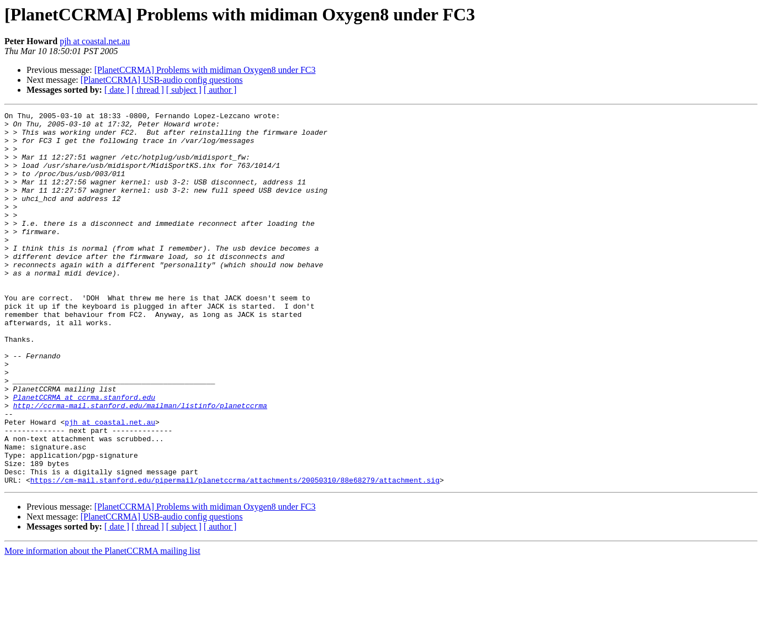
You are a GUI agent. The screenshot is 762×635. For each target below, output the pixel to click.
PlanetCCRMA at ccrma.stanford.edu (84, 455)
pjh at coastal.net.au (95, 41)
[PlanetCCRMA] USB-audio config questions (162, 79)
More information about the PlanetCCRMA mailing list (102, 625)
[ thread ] (147, 89)
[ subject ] (184, 89)
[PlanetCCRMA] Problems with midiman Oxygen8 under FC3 (205, 70)
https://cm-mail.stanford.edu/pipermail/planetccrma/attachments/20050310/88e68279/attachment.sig (235, 554)
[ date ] (116, 89)
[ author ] (220, 89)
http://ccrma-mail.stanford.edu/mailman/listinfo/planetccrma (140, 465)
